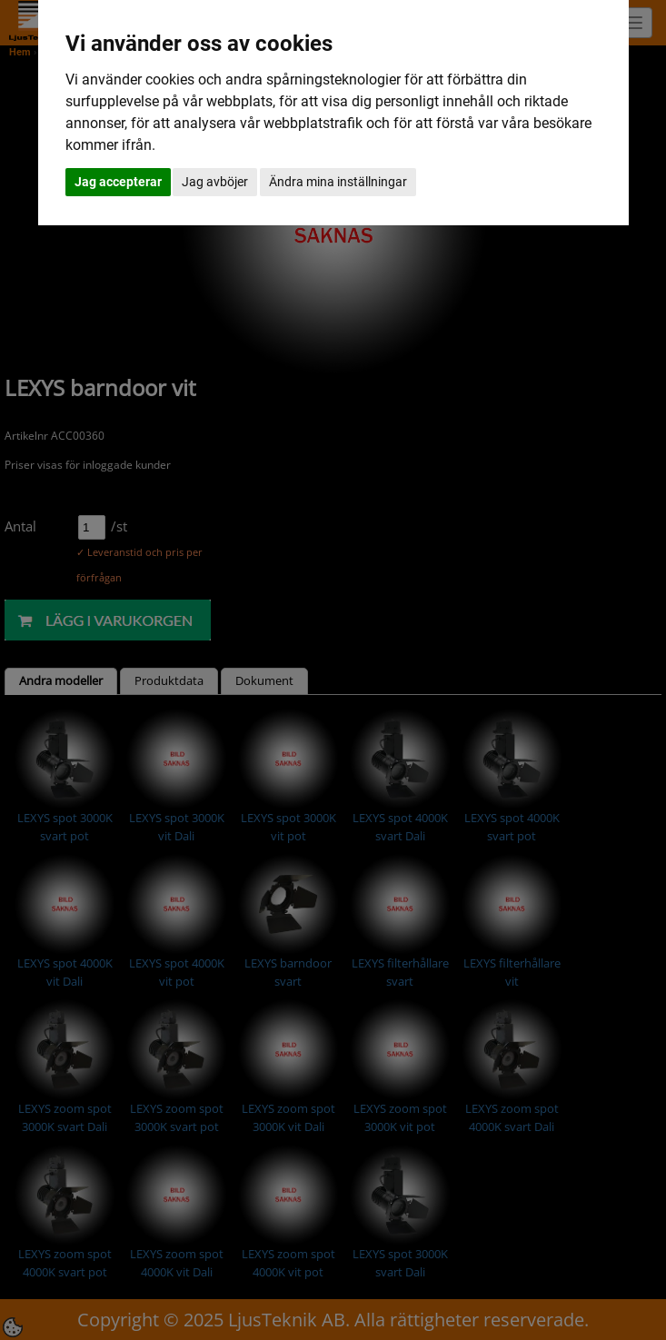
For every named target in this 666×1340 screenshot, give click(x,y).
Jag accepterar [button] (118, 181)
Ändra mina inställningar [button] (338, 181)
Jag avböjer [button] (215, 181)
